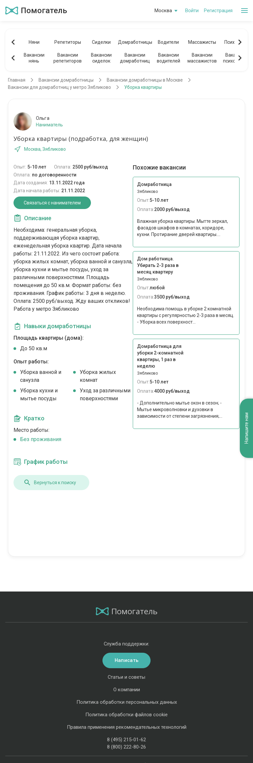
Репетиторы (67, 42)
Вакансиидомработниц (135, 58)
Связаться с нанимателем (52, 202)
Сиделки (101, 42)
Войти (192, 10)
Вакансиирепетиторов (67, 58)
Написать (126, 660)
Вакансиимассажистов (202, 58)
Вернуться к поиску (49, 483)
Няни (34, 42)
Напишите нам (246, 428)
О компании (126, 690)
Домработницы (135, 42)
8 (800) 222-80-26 (126, 747)
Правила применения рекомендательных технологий (126, 727)
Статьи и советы (126, 677)
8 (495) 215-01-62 (126, 740)
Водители (168, 42)
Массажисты (202, 42)
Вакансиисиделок (101, 58)
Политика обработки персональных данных (126, 702)
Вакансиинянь (34, 58)
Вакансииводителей (168, 58)
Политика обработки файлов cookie (126, 715)
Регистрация (218, 10)
